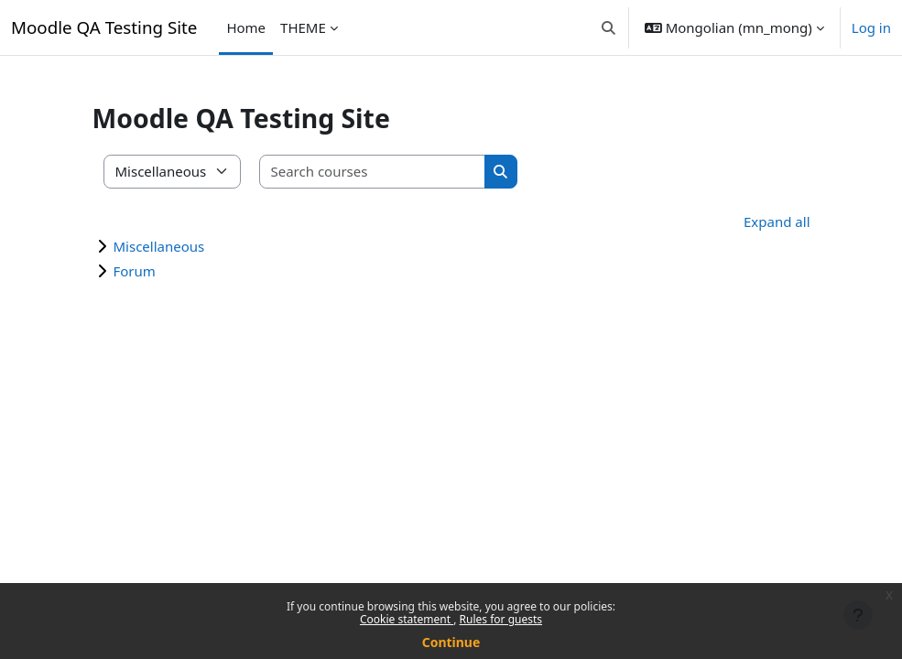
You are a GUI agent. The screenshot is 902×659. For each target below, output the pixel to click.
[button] (608, 27)
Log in (871, 27)
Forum (135, 271)
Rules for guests (501, 619)
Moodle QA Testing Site (104, 27)
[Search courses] (372, 172)
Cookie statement (406, 619)
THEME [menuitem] (303, 27)
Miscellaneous (159, 246)
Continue (451, 642)
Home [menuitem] (246, 27)
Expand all (777, 221)
